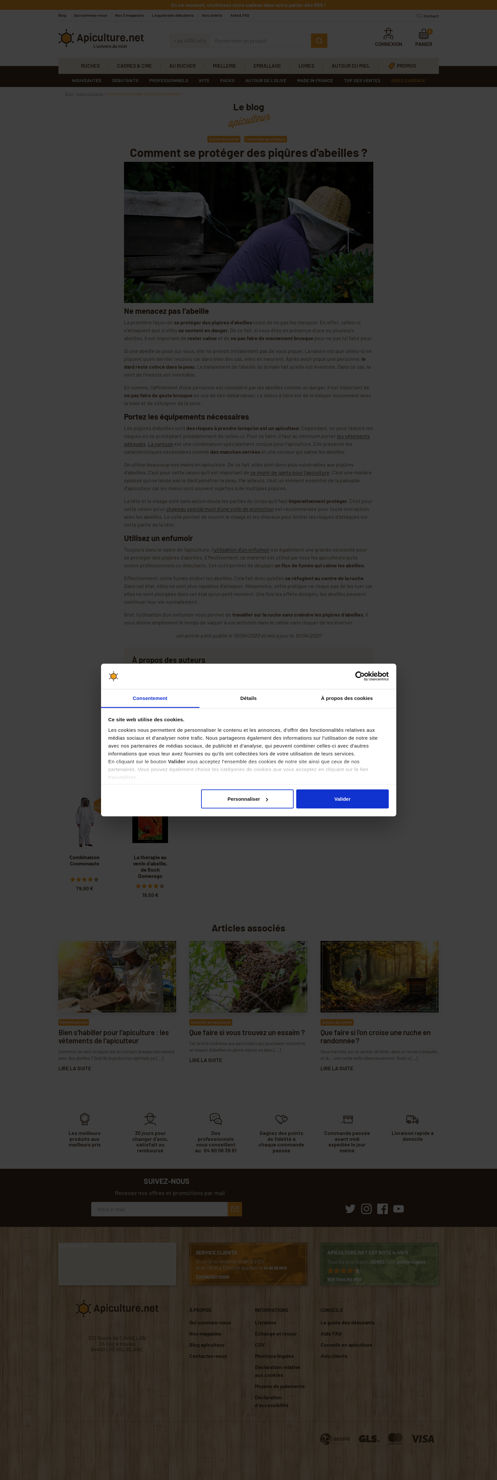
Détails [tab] (248, 698)
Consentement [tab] (150, 698)
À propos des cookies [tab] (347, 698)
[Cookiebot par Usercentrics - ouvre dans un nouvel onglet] (360, 676)
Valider (342, 799)
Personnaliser (247, 799)
